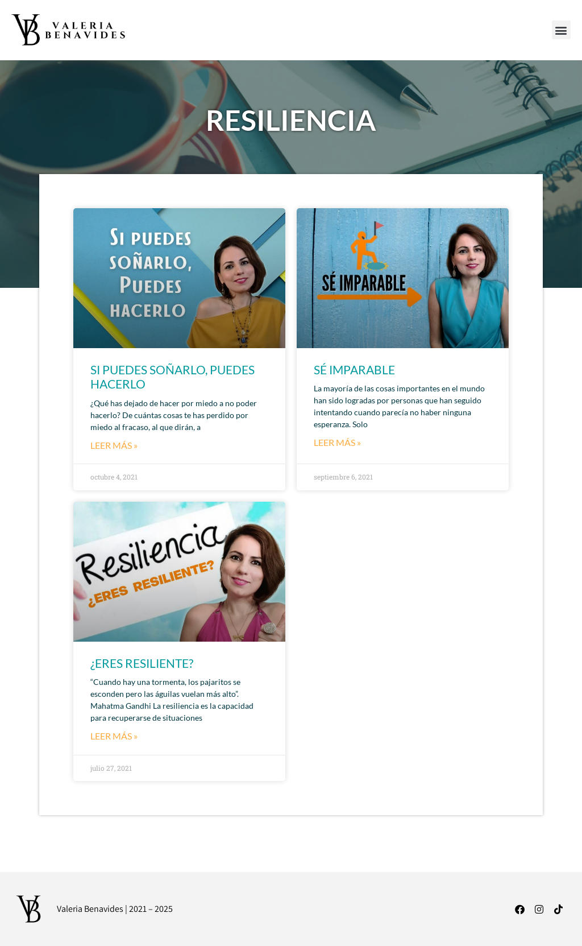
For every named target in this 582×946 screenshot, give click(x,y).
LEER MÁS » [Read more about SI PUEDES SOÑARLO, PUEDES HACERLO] (114, 445)
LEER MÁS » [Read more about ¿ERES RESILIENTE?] (114, 735)
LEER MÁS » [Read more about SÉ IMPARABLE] (337, 442)
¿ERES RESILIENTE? (141, 663)
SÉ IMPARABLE (354, 369)
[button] (561, 29)
